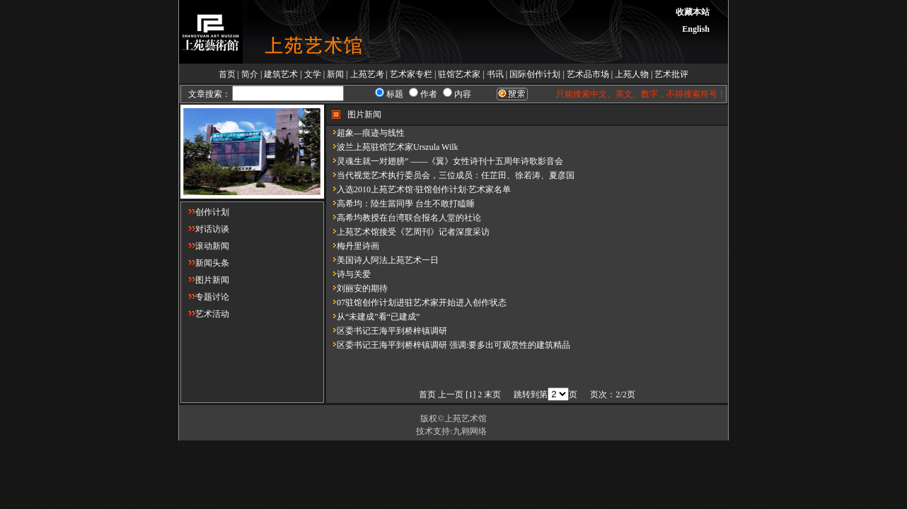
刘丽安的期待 (357, 288)
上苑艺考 (367, 74)
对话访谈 (204, 229)
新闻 (335, 74)
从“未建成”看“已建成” (373, 317)
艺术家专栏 (411, 74)
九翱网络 (470, 431)
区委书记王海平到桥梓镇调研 (386, 331)
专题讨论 (204, 297)
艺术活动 (204, 314)
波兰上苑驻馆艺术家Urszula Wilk (392, 147)
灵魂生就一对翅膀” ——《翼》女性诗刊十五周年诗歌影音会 (444, 161)
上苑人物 (632, 74)
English (696, 29)
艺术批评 (671, 74)
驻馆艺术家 (459, 74)
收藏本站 (693, 12)
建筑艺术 (281, 74)
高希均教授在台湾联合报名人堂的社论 (403, 218)
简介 (249, 74)
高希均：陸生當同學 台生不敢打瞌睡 (400, 204)
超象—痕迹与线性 (365, 133)
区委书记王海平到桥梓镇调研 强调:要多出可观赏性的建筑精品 (448, 345)
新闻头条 (204, 263)
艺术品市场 (588, 74)
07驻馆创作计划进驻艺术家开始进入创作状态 (416, 303)
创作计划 (204, 212)
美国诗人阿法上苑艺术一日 (382, 260)
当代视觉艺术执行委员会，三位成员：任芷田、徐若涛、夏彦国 (450, 175)
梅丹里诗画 (352, 246)
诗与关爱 (348, 274)
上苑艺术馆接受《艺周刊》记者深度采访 (408, 232)
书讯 (495, 74)
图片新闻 (204, 280)
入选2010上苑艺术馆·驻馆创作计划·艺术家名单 (418, 189)
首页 (227, 74)
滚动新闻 (204, 246)
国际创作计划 (534, 74)
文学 (312, 74)
